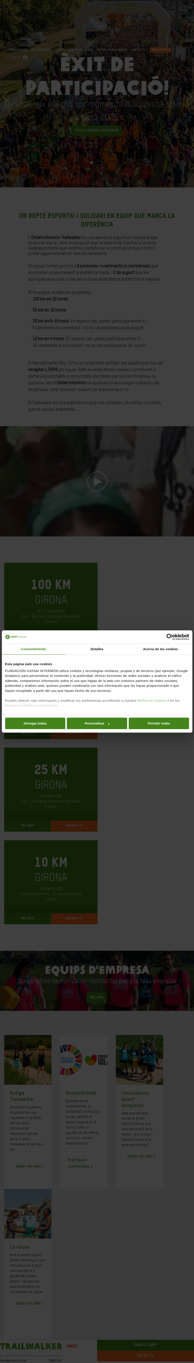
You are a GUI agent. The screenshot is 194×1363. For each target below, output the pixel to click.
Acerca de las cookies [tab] (160, 649)
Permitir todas (159, 723)
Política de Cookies (151, 700)
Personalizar (97, 723)
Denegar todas (35, 723)
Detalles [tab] (97, 649)
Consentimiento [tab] (33, 649)
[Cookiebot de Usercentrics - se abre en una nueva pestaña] (169, 637)
